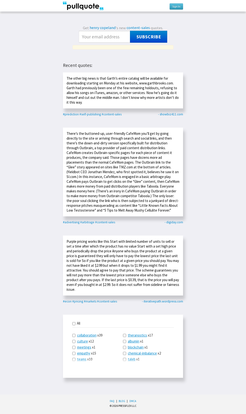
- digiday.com (174, 222)
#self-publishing (90, 114)
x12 (83, 341)
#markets (90, 301)
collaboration (87, 335)
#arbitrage (87, 222)
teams (81, 359)
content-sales (138, 27)
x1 (83, 347)
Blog (122, 401)
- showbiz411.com (170, 114)
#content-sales (112, 114)
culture (82, 341)
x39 (87, 335)
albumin (133, 341)
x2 (142, 353)
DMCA (132, 401)
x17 (138, 335)
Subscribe (148, 37)
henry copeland (103, 27)
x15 (84, 353)
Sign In (176, 6)
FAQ (112, 401)
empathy (83, 353)
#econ (67, 301)
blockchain (136, 347)
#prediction (71, 114)
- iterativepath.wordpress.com (162, 301)
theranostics (137, 335)
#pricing (77, 301)
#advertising (71, 222)
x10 (82, 359)
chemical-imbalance (142, 353)
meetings (84, 347)
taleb (131, 359)
